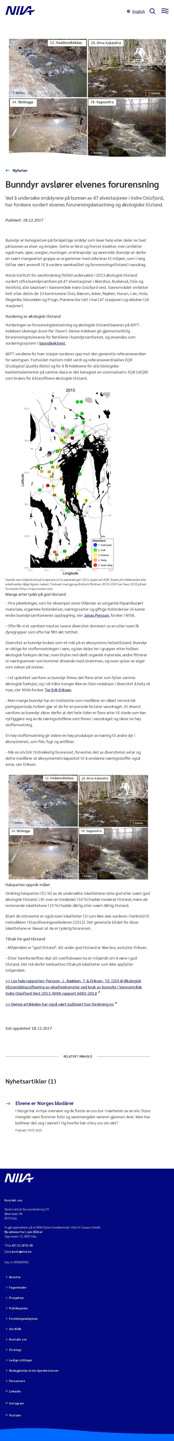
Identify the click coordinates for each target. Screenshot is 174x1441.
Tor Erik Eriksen (58, 689)
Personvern (17, 1381)
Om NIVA (15, 1329)
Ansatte (15, 1277)
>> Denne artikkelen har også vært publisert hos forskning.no (59, 1004)
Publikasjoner (18, 1308)
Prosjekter (16, 1298)
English (136, 11)
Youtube (15, 1415)
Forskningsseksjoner (23, 1318)
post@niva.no (22, 1251)
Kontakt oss (18, 1339)
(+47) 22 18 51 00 (21, 1245)
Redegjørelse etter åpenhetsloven (33, 1370)
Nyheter (20, 170)
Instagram (16, 1403)
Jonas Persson (96, 615)
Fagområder (18, 1287)
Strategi (15, 1350)
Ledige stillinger (21, 1360)
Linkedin (15, 1391)
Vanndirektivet (52, 343)
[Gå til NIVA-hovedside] (63, 11)
